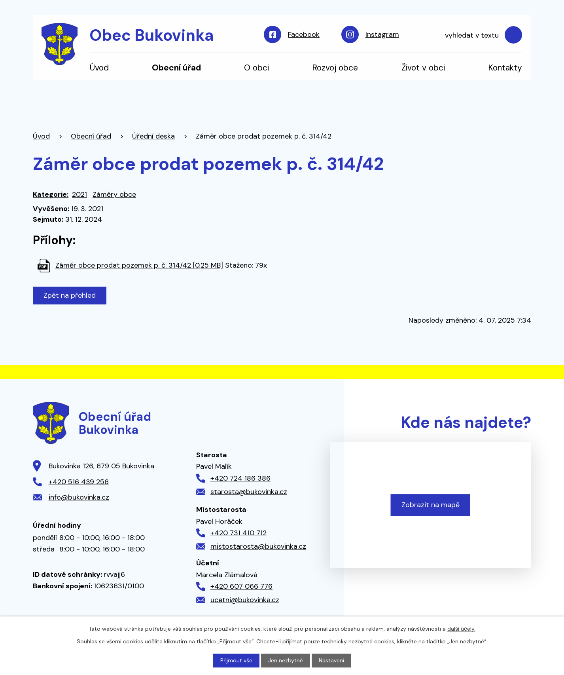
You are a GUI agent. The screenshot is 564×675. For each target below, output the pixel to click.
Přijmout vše (236, 660)
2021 (79, 194)
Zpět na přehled (70, 295)
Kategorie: (50, 194)
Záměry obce (114, 194)
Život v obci (423, 67)
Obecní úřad (176, 67)
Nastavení (331, 660)
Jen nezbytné (285, 660)
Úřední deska (153, 136)
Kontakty (505, 67)
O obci (256, 67)
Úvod (99, 67)
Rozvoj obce (335, 67)
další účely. (461, 628)
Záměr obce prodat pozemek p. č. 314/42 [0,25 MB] (139, 265)
